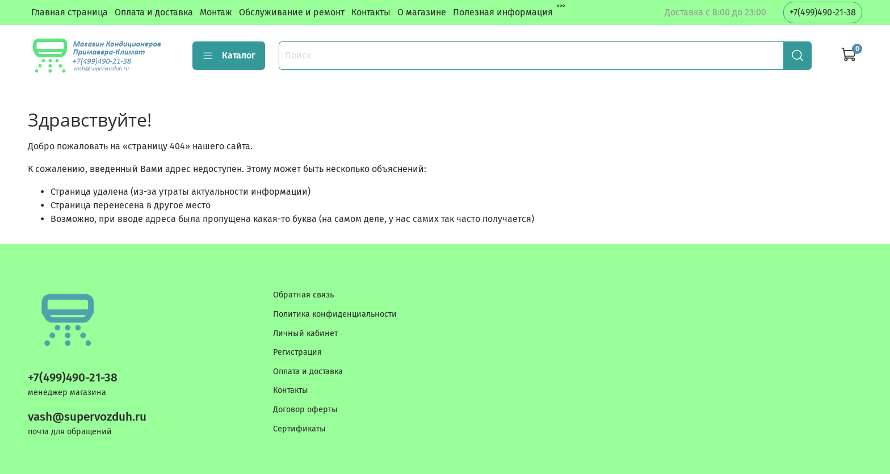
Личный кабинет (305, 333)
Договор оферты (305, 409)
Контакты (371, 12)
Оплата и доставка (154, 12)
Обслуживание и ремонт (292, 12)
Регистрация (297, 352)
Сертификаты (299, 429)
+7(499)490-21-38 (823, 12)
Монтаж (216, 12)
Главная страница (69, 12)
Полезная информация (503, 12)
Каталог (228, 55)
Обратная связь (303, 295)
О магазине (421, 12)
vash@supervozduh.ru (87, 417)
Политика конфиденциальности (335, 314)
